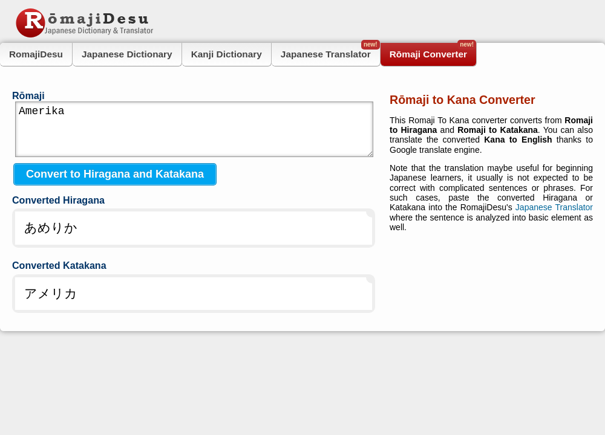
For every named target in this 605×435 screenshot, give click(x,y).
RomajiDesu (36, 54)
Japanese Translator (330, 51)
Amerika (194, 129)
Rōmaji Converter (433, 51)
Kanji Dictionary (226, 54)
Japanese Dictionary (127, 54)
